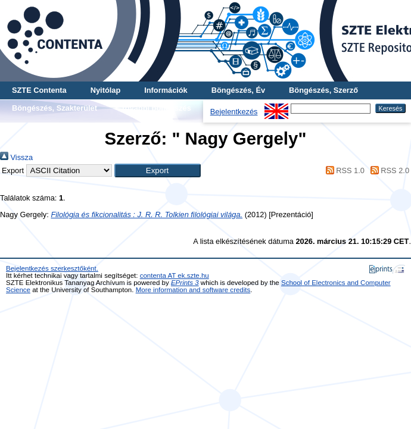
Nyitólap (105, 90)
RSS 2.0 (387, 170)
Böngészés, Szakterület (54, 108)
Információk (166, 90)
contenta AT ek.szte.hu (174, 275)
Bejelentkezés (234, 111)
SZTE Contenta (39, 90)
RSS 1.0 (343, 170)
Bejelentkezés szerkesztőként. (52, 268)
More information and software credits (193, 289)
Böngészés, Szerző (323, 90)
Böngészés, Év (238, 90)
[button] (157, 170)
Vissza (16, 157)
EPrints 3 (185, 282)
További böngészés (156, 108)
